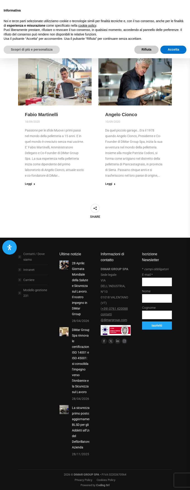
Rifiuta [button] (147, 49)
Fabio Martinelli (41, 114)
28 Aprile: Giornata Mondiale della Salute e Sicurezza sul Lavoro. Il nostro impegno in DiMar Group (80, 288)
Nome (146, 291)
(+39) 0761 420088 (114, 308)
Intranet (29, 270)
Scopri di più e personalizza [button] (31, 49)
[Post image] (64, 265)
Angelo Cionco (121, 114)
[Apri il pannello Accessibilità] (9, 247)
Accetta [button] (173, 49)
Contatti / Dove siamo (34, 256)
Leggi (30, 183)
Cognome (149, 307)
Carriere (28, 280)
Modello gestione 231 (35, 293)
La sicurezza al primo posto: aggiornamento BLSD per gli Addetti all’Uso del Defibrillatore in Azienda (83, 427)
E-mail (147, 275)
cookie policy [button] (87, 25)
